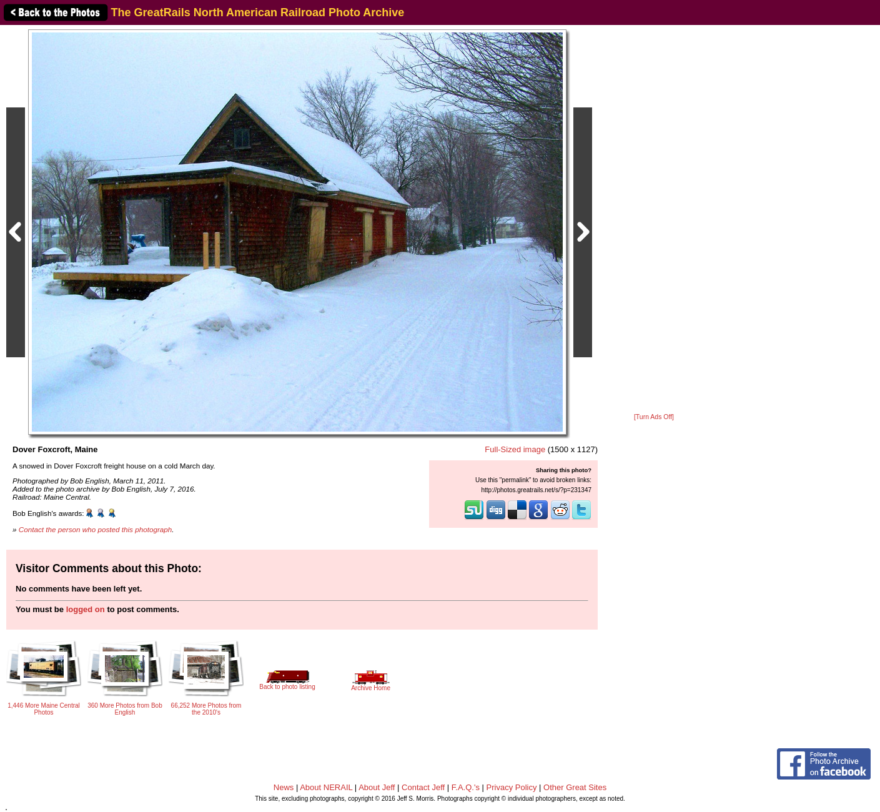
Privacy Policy (512, 787)
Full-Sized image (515, 449)
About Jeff (376, 787)
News (284, 787)
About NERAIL (326, 787)
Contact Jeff (423, 787)
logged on (85, 609)
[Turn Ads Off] (654, 416)
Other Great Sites (574, 787)
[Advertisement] (654, 219)
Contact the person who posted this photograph (95, 529)
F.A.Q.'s (466, 787)
